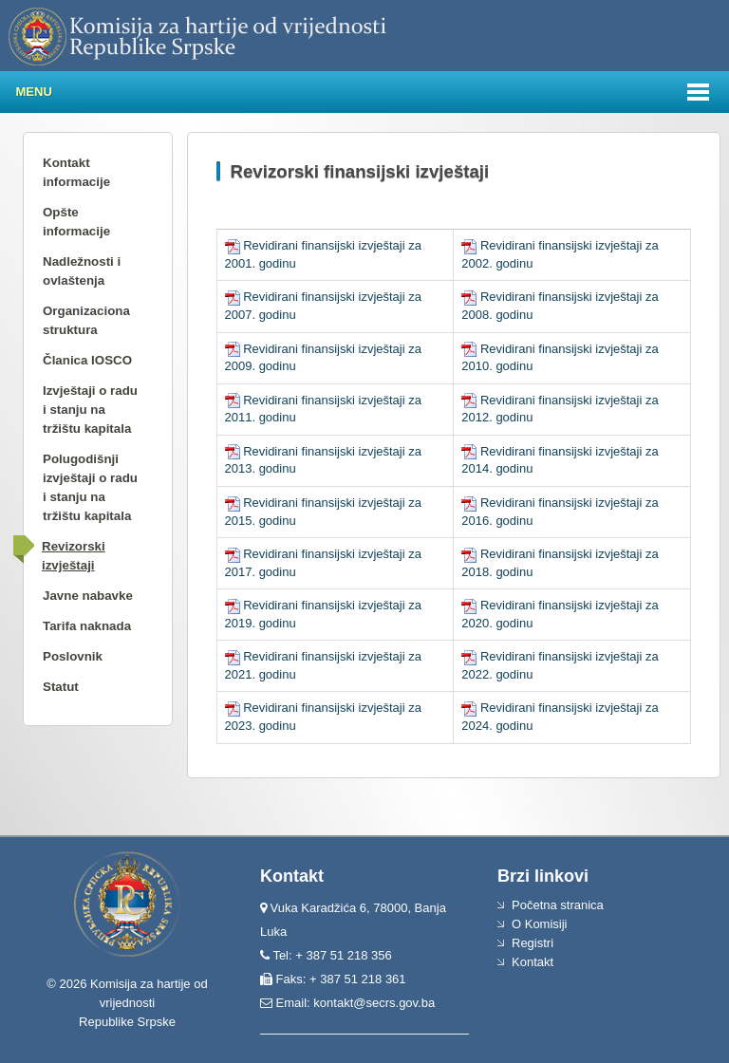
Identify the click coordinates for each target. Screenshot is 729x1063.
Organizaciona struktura (86, 320)
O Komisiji (540, 924)
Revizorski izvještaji (73, 555)
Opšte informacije (76, 221)
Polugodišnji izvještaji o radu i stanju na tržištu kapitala (90, 487)
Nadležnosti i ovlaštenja (82, 271)
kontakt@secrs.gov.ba (374, 1003)
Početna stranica (558, 905)
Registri (532, 943)
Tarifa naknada (87, 626)
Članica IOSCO (87, 360)
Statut (61, 687)
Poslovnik (73, 656)
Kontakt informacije (76, 172)
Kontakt (532, 962)
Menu (34, 91)
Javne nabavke (88, 595)
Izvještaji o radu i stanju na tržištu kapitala (90, 409)
